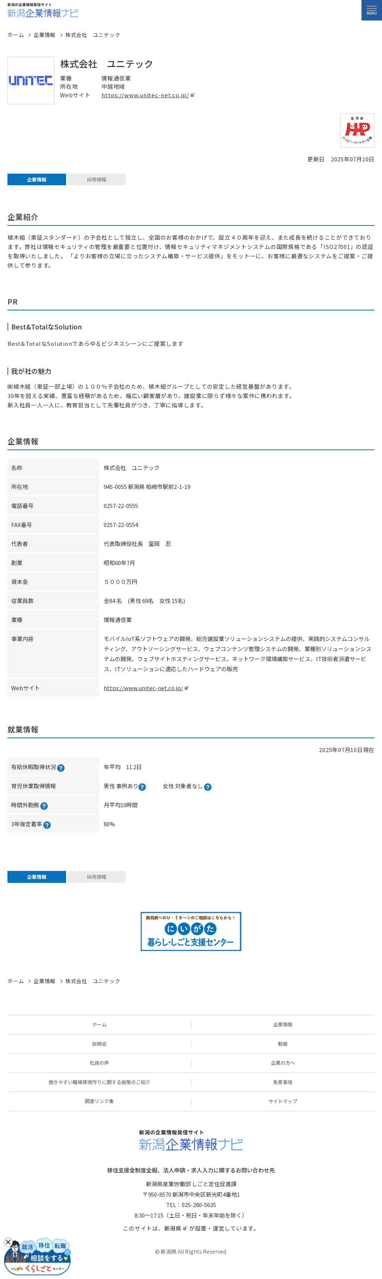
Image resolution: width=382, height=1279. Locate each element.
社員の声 (99, 1070)
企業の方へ (283, 1070)
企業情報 (36, 182)
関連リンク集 (99, 1109)
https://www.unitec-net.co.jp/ (145, 95)
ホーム (99, 1032)
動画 (283, 1051)
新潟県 (173, 1236)
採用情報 (96, 182)
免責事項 (282, 1090)
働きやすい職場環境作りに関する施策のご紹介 (99, 1090)
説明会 (99, 1051)
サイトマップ (282, 1109)
